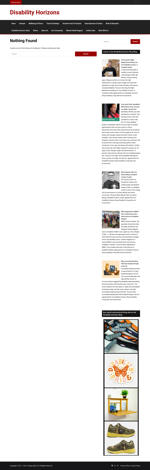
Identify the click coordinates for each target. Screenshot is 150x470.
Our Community (57, 30)
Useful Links (90, 30)
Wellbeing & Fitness (36, 23)
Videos (35, 30)
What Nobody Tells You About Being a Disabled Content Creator (129, 174)
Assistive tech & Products (72, 23)
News (14, 23)
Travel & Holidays (52, 23)
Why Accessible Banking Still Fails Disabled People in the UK (130, 263)
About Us (44, 30)
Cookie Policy (135, 466)
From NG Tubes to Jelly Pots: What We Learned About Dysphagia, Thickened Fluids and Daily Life (53, 2)
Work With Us (103, 30)
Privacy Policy (125, 466)
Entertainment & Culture (94, 23)
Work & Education (112, 23)
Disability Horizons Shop (21, 30)
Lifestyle (22, 23)
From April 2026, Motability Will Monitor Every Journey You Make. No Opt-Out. (130, 106)
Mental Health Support (74, 30)
